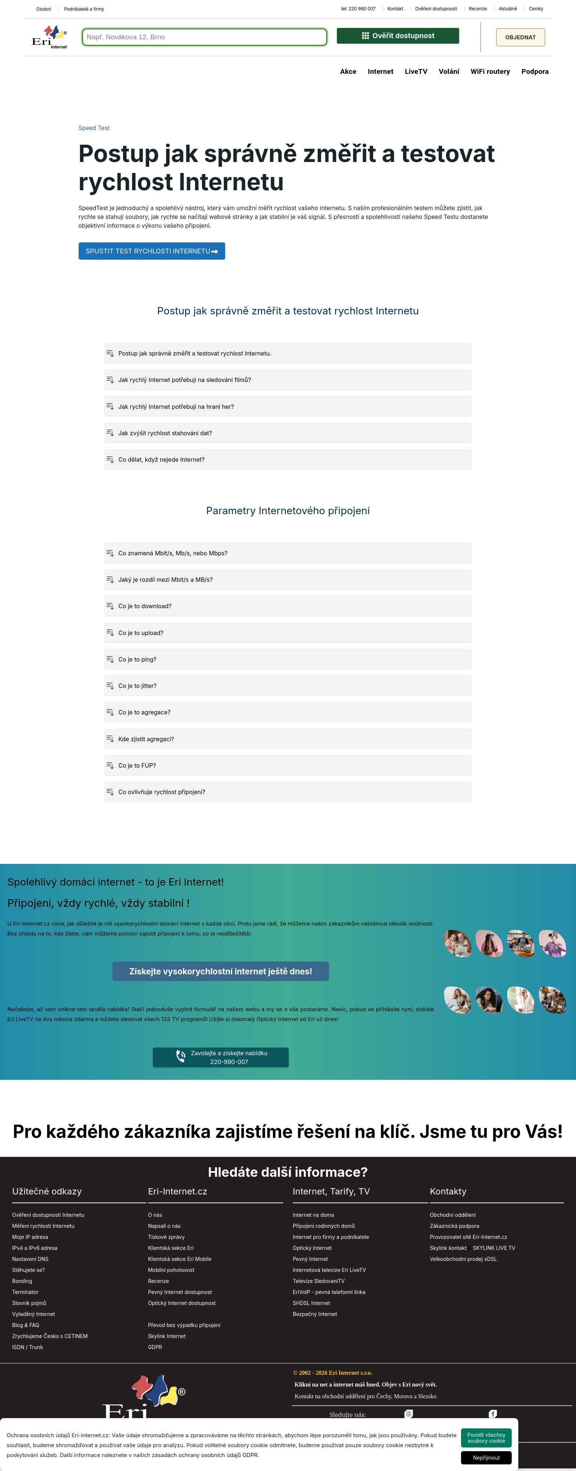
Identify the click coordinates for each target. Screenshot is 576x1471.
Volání (449, 73)
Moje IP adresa (30, 1239)
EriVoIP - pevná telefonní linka (329, 1294)
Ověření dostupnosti (436, 8)
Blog (17, 1327)
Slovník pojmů (29, 1305)
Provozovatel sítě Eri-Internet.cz (468, 1239)
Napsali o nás (164, 1228)
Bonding (22, 1283)
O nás (155, 1217)
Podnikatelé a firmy (84, 9)
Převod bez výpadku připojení (184, 1327)
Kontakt (395, 8)
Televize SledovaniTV (319, 1283)
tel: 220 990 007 (358, 8)
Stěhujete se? (28, 1272)
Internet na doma (313, 1217)
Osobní (43, 9)
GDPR (155, 1349)
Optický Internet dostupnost (182, 1305)
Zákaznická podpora (454, 1228)
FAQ (34, 1327)
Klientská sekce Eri (171, 1250)
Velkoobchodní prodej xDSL (463, 1261)
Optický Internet (312, 1250)
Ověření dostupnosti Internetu (48, 1217)
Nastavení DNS (30, 1261)
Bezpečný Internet (315, 1316)
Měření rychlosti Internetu (43, 1228)
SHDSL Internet (311, 1305)
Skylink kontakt (448, 1250)
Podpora (535, 73)
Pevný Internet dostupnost (180, 1294)
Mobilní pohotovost (171, 1272)
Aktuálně (508, 8)
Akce (348, 73)
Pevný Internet (310, 1261)
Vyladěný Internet (33, 1316)
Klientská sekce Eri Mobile (180, 1261)
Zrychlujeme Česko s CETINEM (50, 1338)
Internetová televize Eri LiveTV (329, 1272)
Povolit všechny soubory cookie (486, 1438)
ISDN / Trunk (27, 1349)
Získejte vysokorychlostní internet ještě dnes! (220, 973)
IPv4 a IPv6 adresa (34, 1250)
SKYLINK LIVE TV (494, 1250)
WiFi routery (490, 73)
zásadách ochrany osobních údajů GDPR (205, 1455)
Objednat (520, 38)
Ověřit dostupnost (398, 39)
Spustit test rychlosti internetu (152, 253)
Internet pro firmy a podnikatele (331, 1239)
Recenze (478, 8)
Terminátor (25, 1294)
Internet (380, 73)
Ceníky (536, 8)
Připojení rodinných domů (324, 1228)
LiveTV (416, 73)
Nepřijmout (486, 1457)
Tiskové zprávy (166, 1239)
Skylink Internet (167, 1338)
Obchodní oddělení (453, 1217)
